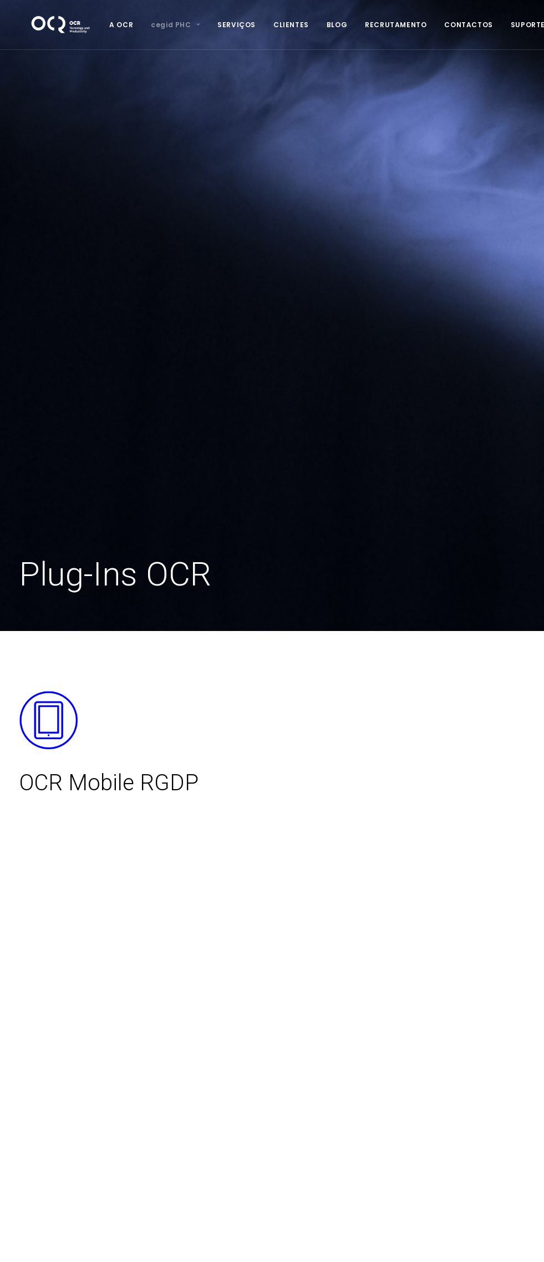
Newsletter (39, 1044)
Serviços (36, 1001)
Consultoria (222, 1001)
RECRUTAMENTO (373, 24)
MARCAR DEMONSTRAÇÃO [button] (272, 842)
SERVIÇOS (214, 24)
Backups (217, 1074)
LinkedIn (398, 1098)
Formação (220, 1030)
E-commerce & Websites (248, 1103)
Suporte (34, 1069)
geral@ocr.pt (407, 1059)
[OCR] (49, 24)
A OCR (99, 24)
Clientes (34, 1016)
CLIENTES (269, 24)
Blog (27, 1030)
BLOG (314, 24)
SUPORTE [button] (506, 24)
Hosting (215, 1059)
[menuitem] (99, 24)
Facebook (402, 1084)
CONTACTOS (446, 24)
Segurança (221, 1088)
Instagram (401, 1113)
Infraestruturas (228, 1016)
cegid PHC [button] (153, 24)
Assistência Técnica (239, 1044)
